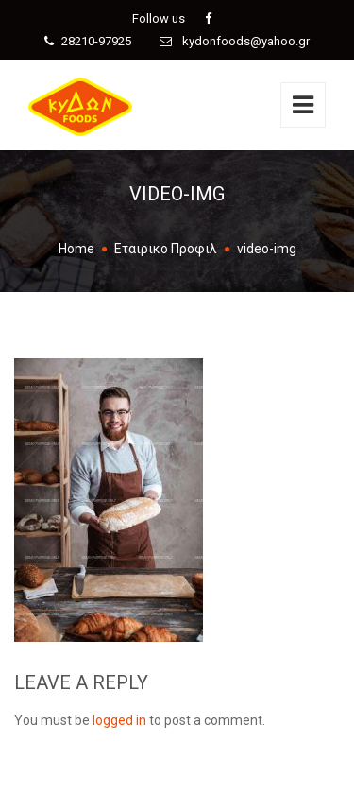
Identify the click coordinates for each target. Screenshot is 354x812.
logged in (119, 720)
